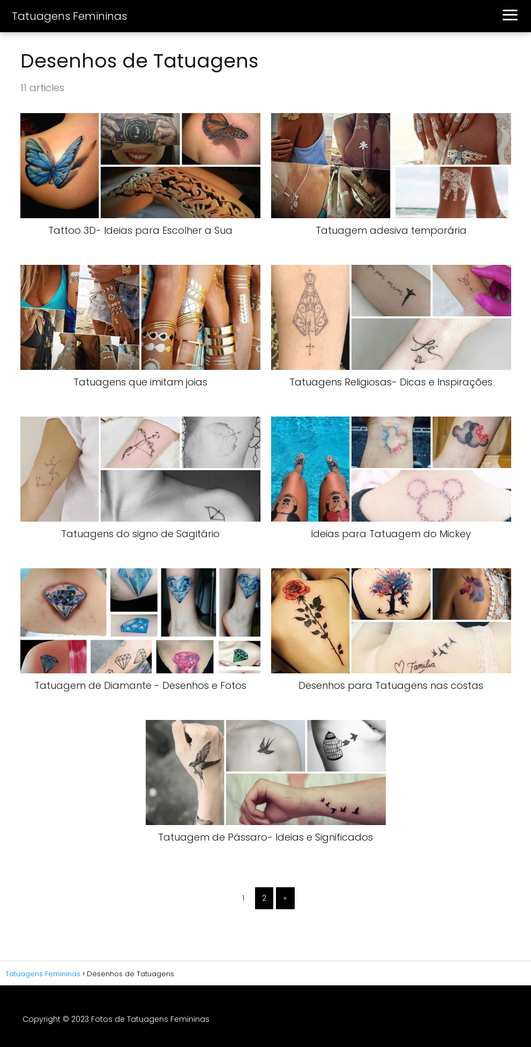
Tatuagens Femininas (69, 16)
